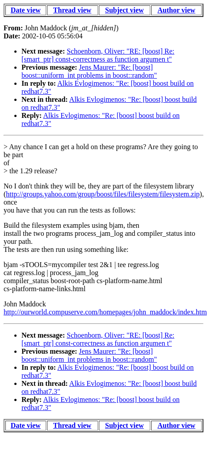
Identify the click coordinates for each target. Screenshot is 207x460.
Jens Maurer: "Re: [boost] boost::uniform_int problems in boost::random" (89, 71)
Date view (26, 10)
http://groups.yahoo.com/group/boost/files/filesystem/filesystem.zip (102, 194)
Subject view (124, 10)
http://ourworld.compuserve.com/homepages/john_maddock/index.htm (105, 312)
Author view (176, 10)
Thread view (72, 10)
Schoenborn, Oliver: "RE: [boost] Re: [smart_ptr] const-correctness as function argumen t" (97, 55)
